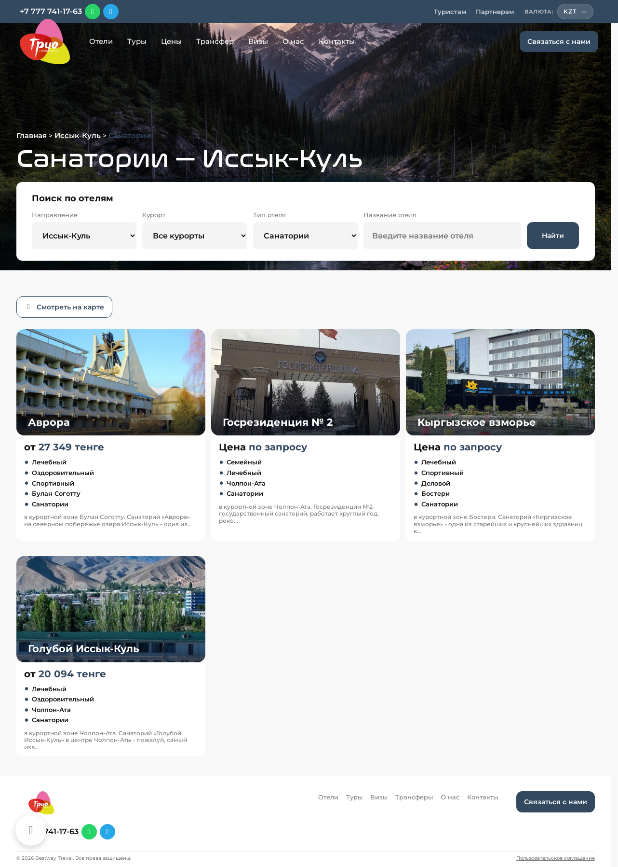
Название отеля (389, 215)
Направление (55, 215)
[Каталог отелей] (30, 830)
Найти (553, 235)
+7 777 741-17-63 (51, 11)
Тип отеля (269, 215)
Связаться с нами (559, 41)
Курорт (153, 215)
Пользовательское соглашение (555, 858)
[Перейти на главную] (45, 41)
